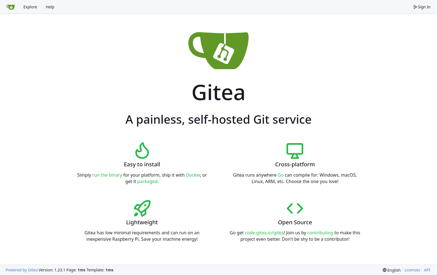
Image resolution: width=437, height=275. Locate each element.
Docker (193, 175)
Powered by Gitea (22, 269)
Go (280, 175)
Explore (30, 6)
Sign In (422, 6)
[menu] (392, 270)
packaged (147, 181)
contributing (320, 233)
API (427, 269)
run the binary (107, 175)
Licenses (412, 269)
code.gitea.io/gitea (264, 233)
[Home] (10, 7)
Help (50, 6)
